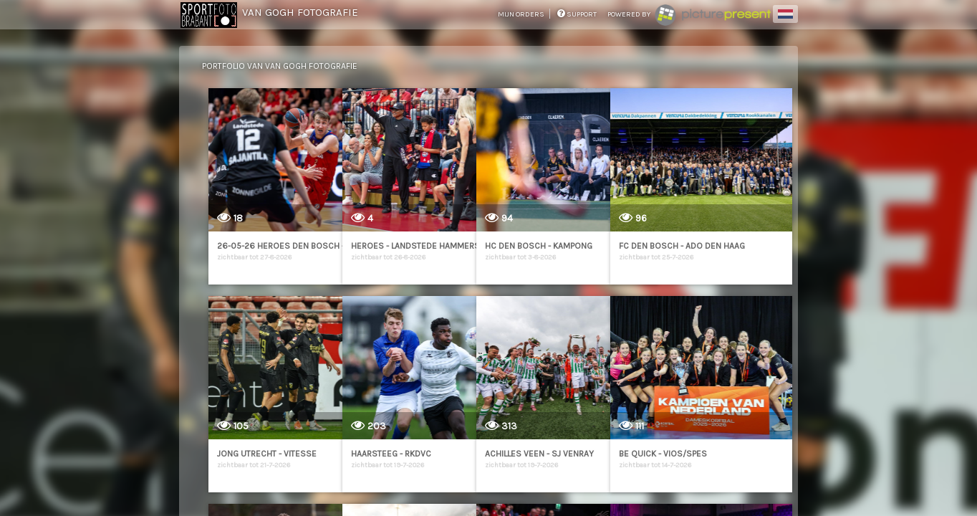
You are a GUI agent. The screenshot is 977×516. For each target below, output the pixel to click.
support (577, 14)
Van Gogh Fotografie (300, 12)
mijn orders (522, 14)
